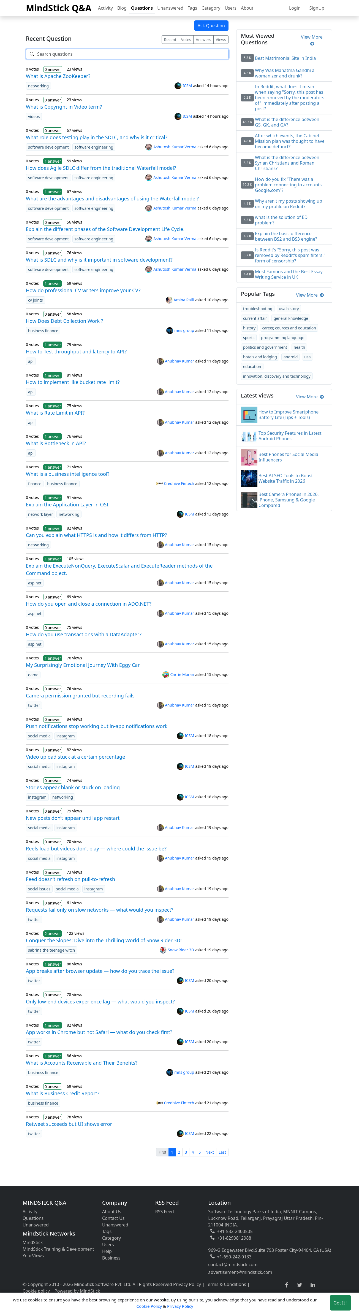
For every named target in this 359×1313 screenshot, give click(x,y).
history (249, 328)
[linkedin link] (313, 1285)
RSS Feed (164, 1212)
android (291, 356)
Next (209, 1152)
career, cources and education (289, 328)
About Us (111, 1212)
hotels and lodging (260, 356)
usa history (289, 308)
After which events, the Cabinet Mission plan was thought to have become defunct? (290, 141)
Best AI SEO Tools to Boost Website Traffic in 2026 (286, 478)
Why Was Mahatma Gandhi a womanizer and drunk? (284, 73)
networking (38, 85)
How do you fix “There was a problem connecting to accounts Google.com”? (288, 184)
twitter (34, 705)
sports (248, 337)
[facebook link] (286, 1285)
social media (39, 736)
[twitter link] (299, 1285)
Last (222, 1152)
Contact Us (113, 1218)
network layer (40, 514)
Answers (203, 39)
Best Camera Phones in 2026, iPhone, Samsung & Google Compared (289, 500)
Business (111, 1258)
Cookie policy (36, 1291)
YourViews (33, 1256)
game (33, 674)
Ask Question (211, 26)
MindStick (33, 1242)
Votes (186, 39)
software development (48, 147)
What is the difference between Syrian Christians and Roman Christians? (287, 163)
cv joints (35, 300)
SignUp (316, 8)
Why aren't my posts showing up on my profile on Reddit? (288, 203)
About (247, 8)
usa (307, 356)
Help (107, 1251)
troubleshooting (257, 308)
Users (230, 8)
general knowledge (291, 318)
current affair (255, 318)
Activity (105, 8)
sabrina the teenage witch (51, 950)
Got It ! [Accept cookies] (340, 1303)
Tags (192, 8)
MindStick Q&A (58, 8)
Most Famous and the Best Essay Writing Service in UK (289, 274)
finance (34, 483)
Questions (142, 8)
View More (312, 40)
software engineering (94, 147)
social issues (39, 889)
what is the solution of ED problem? (281, 219)
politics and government (265, 347)
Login (295, 8)
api (31, 361)
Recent (170, 39)
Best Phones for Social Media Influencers (288, 457)
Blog (122, 8)
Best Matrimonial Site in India (285, 58)
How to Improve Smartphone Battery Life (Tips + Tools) (289, 414)
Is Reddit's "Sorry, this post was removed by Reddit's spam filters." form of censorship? (290, 255)
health (299, 347)
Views (221, 39)
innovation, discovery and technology (277, 376)
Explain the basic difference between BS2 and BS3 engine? (286, 236)
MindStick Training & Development (58, 1249)
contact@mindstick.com (232, 1264)
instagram (65, 736)
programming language (282, 337)
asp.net (35, 583)
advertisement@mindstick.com (240, 1272)
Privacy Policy (187, 1284)
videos (34, 116)
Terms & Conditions (226, 1284)
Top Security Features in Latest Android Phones (290, 435)
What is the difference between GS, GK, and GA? (287, 122)
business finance (43, 330)
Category (211, 8)
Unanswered (170, 8)
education (252, 366)
